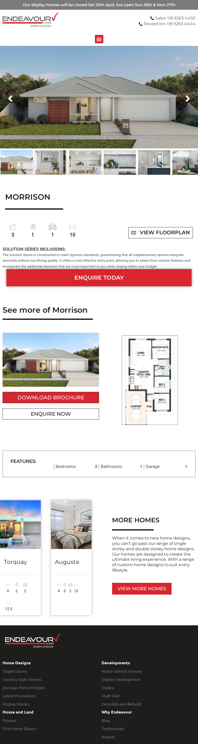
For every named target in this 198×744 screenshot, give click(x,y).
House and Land (18, 712)
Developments (116, 662)
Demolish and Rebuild (121, 703)
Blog (106, 720)
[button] (99, 39)
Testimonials (113, 728)
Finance (10, 720)
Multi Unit (111, 695)
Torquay (15, 561)
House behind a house (122, 671)
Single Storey (15, 671)
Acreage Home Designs (24, 687)
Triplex (108, 687)
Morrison (27, 197)
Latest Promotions (19, 695)
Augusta (67, 561)
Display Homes (16, 703)
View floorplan (160, 233)
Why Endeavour (117, 712)
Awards (108, 736)
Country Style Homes (22, 679)
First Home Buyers (19, 728)
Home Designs (17, 662)
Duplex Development (121, 679)
